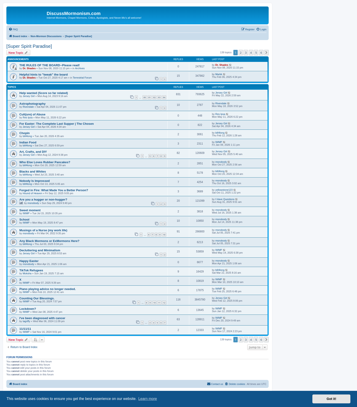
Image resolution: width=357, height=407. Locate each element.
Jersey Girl (29, 96)
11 (159, 302)
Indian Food (27, 142)
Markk (218, 74)
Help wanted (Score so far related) (43, 93)
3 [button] (246, 53)
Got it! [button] (331, 399)
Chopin (24, 133)
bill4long (27, 136)
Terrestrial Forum (82, 77)
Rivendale (28, 106)
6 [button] (261, 53)
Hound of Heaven (32, 193)
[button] (266, 52)
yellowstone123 (224, 189)
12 (164, 302)
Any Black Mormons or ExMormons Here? (49, 241)
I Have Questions (225, 199)
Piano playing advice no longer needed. (47, 289)
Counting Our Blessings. (37, 298)
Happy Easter (28, 261)
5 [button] (256, 53)
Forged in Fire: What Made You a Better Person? (53, 190)
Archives (80, 68)
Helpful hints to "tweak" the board (43, 74)
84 (164, 97)
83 (159, 97)
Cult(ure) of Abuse (32, 114)
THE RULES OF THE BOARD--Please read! (49, 65)
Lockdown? (27, 308)
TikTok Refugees (31, 270)
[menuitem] (13, 29)
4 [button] (251, 53)
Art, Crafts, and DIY (33, 151)
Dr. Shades (29, 68)
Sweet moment (30, 210)
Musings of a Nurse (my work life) (43, 230)
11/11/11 (25, 329)
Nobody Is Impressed (34, 181)
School (24, 219)
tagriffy (26, 321)
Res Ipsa (28, 117)
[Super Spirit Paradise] (29, 46)
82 (154, 97)
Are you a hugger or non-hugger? (43, 199)
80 (144, 97)
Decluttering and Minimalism (39, 250)
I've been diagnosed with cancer (42, 318)
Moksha (27, 273)
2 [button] (241, 53)
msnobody (221, 161)
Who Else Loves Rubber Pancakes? (44, 162)
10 (164, 234)
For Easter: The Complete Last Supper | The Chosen (56, 123)
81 (149, 97)
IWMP (218, 142)
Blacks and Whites (32, 171)
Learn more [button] (147, 399)
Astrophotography (32, 103)
